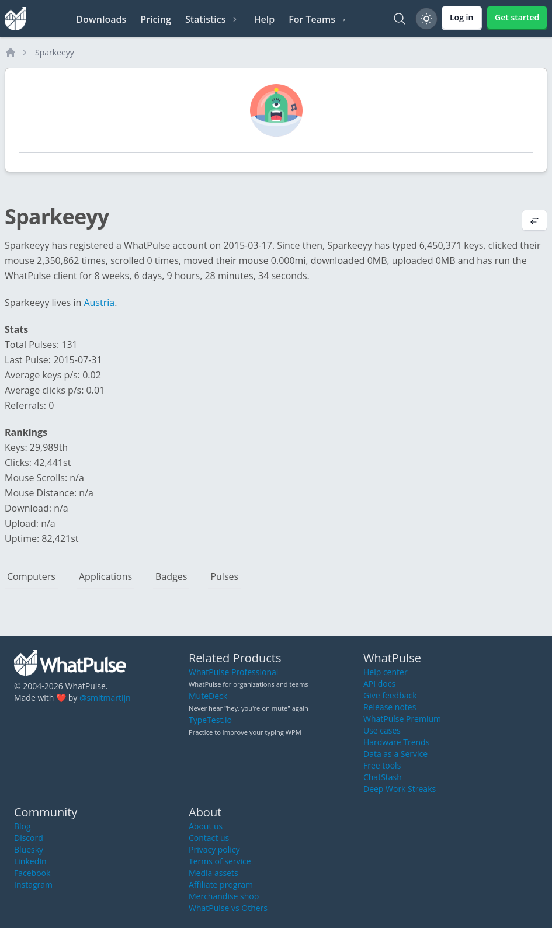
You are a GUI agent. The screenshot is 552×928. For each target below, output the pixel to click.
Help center (385, 671)
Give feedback (390, 695)
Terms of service (220, 861)
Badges (171, 576)
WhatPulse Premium (402, 718)
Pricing (155, 19)
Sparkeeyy (54, 52)
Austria (99, 302)
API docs (379, 683)
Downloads (101, 19)
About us (206, 826)
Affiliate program (221, 884)
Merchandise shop (224, 896)
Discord (28, 837)
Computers (31, 576)
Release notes (389, 706)
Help (264, 19)
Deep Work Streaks (399, 788)
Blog (22, 826)
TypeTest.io (210, 719)
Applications (105, 576)
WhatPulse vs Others (228, 907)
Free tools (382, 765)
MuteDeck (208, 695)
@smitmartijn (105, 697)
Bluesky (28, 849)
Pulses (224, 576)
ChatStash (382, 777)
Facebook (32, 872)
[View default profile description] (534, 221)
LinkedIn (30, 861)
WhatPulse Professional (233, 671)
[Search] (400, 19)
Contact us (209, 837)
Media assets (213, 872)
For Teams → (318, 19)
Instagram (33, 884)
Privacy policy (214, 849)
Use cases (382, 730)
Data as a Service (395, 753)
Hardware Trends (396, 742)
